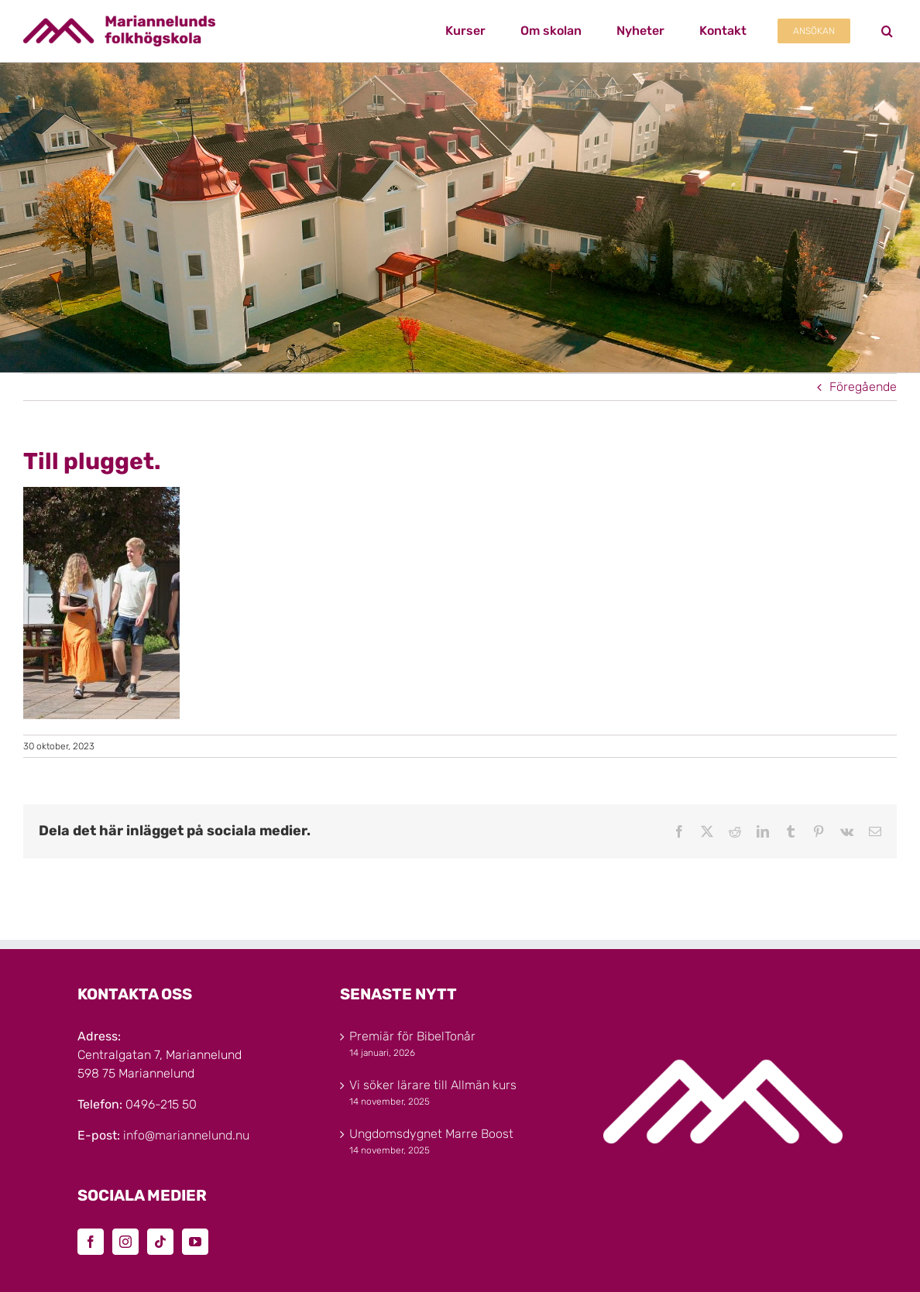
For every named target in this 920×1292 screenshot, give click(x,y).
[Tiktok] (160, 1242)
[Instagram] (125, 1242)
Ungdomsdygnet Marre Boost (431, 1133)
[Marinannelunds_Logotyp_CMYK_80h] (119, 21)
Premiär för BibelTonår (412, 1036)
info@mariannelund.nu (186, 1135)
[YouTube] (195, 1242)
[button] (887, 31)
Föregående (863, 386)
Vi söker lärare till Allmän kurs (433, 1085)
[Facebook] (90, 1242)
